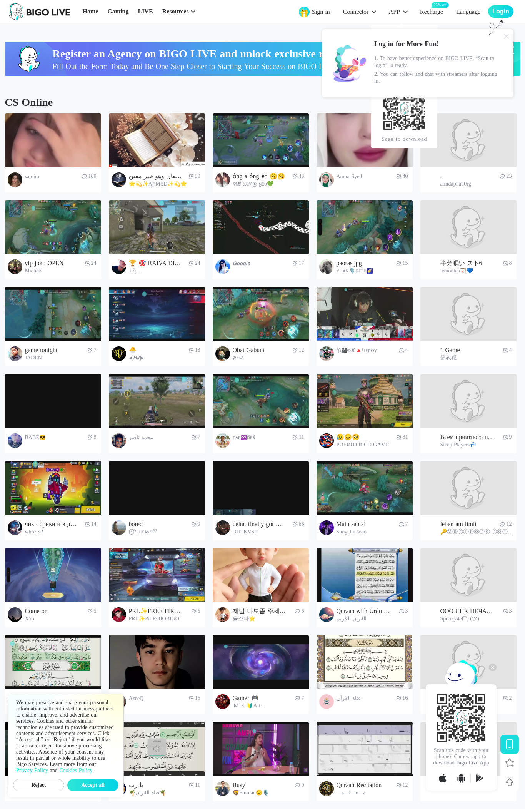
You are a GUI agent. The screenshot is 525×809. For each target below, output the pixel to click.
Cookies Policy (75, 770)
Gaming (117, 11)
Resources (175, 11)
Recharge (431, 11)
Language (468, 11)
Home (90, 11)
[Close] (506, 36)
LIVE (145, 11)
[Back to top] (509, 781)
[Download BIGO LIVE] (509, 744)
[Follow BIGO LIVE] (509, 763)
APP (394, 11)
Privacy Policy (32, 770)
